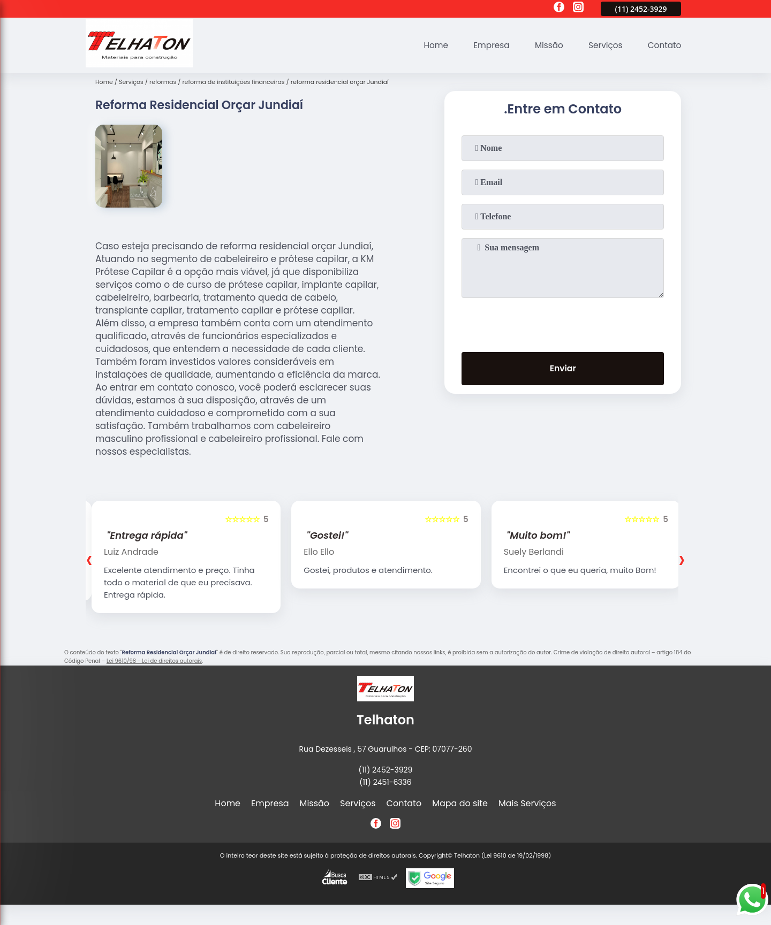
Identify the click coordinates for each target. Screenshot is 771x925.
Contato (663, 45)
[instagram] (578, 9)
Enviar (562, 369)
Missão (543, 45)
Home (427, 45)
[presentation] (562, 322)
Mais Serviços (527, 803)
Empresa (485, 45)
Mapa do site (460, 803)
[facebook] (559, 9)
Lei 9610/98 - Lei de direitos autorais (154, 661)
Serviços (603, 45)
